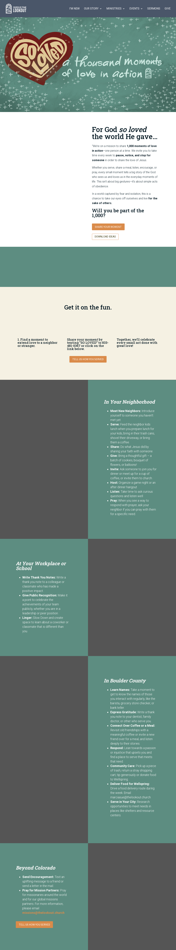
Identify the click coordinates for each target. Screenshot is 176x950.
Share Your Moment (108, 226)
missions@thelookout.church (43, 913)
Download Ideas (105, 236)
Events (134, 8)
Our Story (91, 8)
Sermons (153, 8)
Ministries (114, 8)
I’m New (74, 8)
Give (167, 8)
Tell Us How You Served (88, 359)
